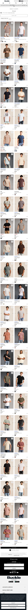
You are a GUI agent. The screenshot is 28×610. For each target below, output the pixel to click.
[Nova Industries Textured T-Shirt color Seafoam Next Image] (12, 423)
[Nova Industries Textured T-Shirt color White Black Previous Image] (16, 466)
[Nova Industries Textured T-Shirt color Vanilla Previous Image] (16, 357)
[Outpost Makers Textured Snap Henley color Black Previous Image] (2, 357)
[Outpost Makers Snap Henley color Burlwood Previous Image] (16, 335)
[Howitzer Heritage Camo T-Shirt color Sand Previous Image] (16, 532)
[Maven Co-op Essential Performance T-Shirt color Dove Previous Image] (2, 29)
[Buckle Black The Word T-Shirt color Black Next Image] (26, 73)
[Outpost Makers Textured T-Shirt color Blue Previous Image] (2, 160)
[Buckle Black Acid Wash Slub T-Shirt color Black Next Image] (26, 423)
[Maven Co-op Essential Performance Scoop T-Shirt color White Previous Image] (16, 29)
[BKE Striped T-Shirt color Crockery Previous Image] (2, 182)
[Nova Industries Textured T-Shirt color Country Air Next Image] (26, 116)
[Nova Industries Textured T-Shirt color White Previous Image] (2, 313)
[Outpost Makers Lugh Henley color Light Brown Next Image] (26, 95)
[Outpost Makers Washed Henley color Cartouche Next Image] (12, 445)
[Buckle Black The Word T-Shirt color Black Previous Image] (16, 73)
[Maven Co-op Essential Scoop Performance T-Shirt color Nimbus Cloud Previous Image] (2, 291)
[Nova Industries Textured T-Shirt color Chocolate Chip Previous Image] (2, 51)
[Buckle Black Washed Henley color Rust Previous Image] (2, 335)
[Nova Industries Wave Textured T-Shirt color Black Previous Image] (2, 466)
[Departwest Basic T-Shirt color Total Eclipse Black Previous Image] (16, 138)
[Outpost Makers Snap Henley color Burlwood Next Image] (26, 335)
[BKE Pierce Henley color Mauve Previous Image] (16, 510)
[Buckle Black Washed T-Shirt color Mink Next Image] (26, 445)
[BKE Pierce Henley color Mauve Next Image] (26, 510)
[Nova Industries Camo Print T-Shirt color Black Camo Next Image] (12, 204)
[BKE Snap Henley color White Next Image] (12, 401)
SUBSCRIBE (14, 568)
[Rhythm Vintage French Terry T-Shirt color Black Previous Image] (16, 270)
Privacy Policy (14, 599)
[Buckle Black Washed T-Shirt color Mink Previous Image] (16, 445)
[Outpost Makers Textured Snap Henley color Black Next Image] (12, 357)
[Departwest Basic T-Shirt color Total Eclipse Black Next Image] (26, 138)
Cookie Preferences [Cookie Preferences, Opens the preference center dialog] (13, 607)
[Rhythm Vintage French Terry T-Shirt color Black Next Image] (26, 270)
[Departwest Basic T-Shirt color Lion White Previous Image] (2, 138)
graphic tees (10, 554)
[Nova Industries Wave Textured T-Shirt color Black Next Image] (12, 466)
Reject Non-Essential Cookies (13, 605)
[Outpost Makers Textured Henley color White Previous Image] (16, 291)
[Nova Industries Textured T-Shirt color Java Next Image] (26, 248)
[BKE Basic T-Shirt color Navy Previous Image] (2, 95)
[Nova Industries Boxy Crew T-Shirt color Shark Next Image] (26, 204)
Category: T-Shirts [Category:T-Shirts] (4, 18)
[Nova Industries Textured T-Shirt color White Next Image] (12, 313)
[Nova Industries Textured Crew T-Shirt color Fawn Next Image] (12, 510)
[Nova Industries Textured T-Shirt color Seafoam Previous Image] (2, 423)
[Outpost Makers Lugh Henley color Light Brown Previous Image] (16, 95)
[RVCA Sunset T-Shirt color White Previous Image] (2, 116)
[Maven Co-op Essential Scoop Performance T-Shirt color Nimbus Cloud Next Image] (12, 291)
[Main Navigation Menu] (27, 3)
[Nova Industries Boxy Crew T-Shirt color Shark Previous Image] (16, 204)
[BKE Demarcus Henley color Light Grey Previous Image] (2, 73)
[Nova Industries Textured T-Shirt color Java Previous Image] (16, 248)
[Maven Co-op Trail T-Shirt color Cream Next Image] (12, 248)
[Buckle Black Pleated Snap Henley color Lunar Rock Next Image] (26, 313)
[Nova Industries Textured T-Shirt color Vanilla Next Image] (26, 357)
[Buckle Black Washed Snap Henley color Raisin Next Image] (26, 182)
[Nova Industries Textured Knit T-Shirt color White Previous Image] (16, 488)
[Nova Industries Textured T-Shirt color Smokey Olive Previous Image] (16, 401)
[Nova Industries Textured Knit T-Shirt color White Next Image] (26, 488)
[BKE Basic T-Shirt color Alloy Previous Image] (16, 226)
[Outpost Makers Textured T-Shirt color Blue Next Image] (12, 160)
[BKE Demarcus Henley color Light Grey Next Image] (12, 73)
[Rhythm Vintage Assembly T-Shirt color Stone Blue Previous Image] (2, 488)
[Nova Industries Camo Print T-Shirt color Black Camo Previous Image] (2, 204)
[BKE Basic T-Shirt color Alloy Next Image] (26, 226)
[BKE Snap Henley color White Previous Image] (2, 401)
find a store (15, 559)
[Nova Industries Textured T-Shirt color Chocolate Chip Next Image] (12, 51)
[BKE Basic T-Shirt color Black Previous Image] (2, 226)
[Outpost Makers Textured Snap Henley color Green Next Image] (12, 379)
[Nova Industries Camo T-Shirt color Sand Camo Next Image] (26, 160)
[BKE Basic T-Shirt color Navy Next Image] (12, 95)
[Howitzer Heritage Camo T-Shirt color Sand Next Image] (26, 532)
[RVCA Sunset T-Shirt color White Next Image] (12, 116)
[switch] (2, 12)
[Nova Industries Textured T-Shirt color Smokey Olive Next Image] (26, 401)
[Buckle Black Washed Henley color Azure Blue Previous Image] (16, 51)
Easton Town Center (11, 12)
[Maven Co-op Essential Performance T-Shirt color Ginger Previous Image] (2, 532)
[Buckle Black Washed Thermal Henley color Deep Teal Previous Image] (2, 270)
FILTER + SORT (14, 15)
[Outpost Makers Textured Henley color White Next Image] (26, 291)
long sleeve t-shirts (16, 555)
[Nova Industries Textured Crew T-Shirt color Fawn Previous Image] (2, 510)
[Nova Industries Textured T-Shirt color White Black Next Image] (26, 466)
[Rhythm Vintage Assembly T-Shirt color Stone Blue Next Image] (12, 488)
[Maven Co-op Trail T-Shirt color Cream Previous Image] (2, 248)
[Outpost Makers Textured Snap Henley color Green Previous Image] (2, 379)
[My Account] (3, 3)
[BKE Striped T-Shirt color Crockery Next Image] (12, 182)
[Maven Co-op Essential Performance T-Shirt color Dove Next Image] (12, 29)
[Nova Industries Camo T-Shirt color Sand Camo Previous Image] (16, 160)
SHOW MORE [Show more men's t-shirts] (14, 547)
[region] (13, 602)
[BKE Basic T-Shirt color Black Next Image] (12, 226)
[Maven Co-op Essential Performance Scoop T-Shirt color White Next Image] (26, 29)
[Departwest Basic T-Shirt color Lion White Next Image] (12, 138)
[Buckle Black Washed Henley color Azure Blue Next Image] (26, 51)
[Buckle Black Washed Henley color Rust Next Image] (12, 335)
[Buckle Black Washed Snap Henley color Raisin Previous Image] (16, 182)
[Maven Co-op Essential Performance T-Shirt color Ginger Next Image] (12, 532)
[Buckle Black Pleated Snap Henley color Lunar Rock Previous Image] (16, 313)
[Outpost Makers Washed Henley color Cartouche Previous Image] (2, 445)
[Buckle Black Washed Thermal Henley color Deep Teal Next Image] (12, 270)
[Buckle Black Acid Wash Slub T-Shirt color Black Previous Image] (16, 423)
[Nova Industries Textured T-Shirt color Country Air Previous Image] (16, 116)
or (24, 5)
